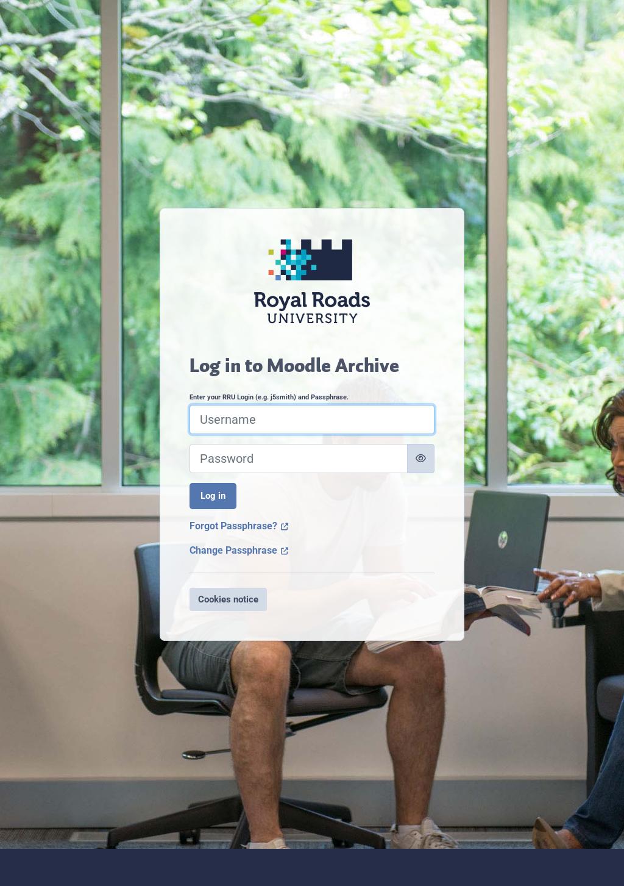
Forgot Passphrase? (239, 526)
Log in (212, 495)
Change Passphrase (239, 550)
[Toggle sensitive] (420, 458)
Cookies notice (228, 599)
